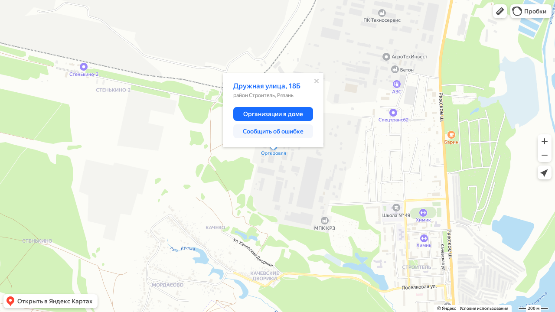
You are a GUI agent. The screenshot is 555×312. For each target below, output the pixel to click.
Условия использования (484, 308)
